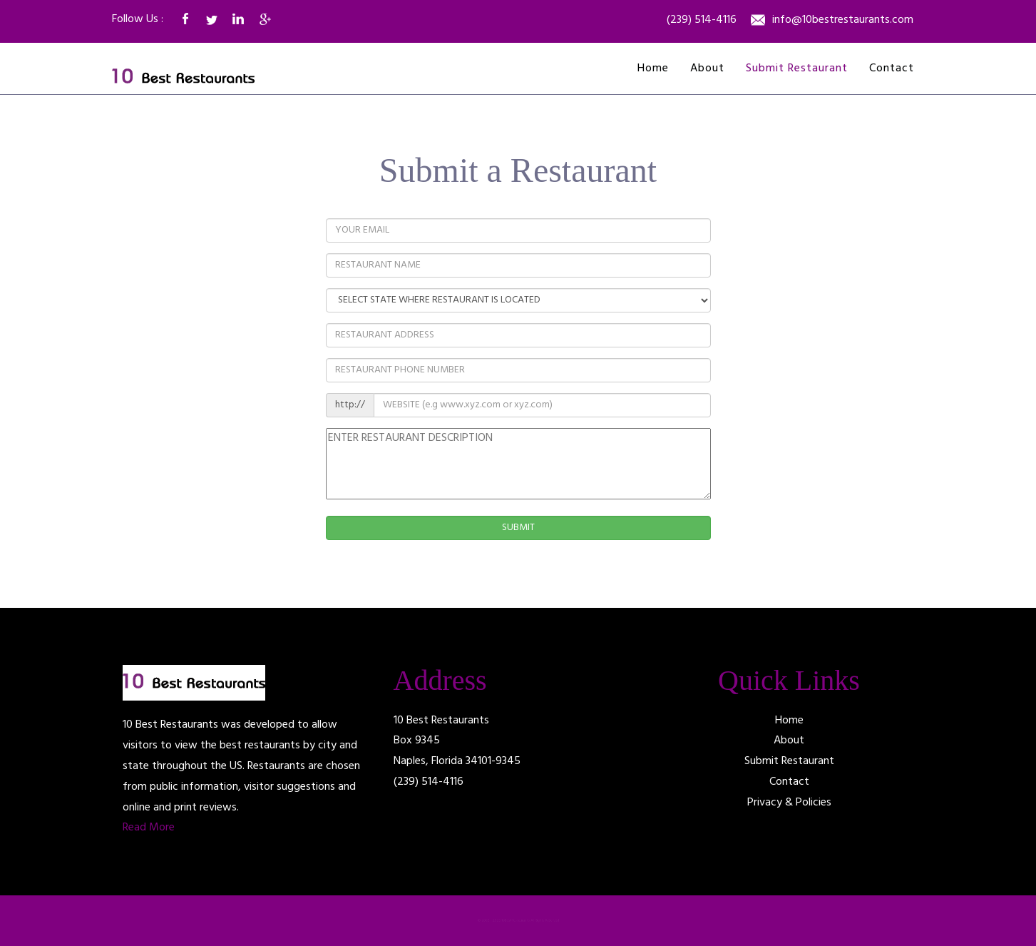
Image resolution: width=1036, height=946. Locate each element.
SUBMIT (518, 527)
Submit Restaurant (797, 68)
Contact (891, 68)
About (707, 68)
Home (653, 68)
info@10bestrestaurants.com (842, 20)
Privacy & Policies (789, 802)
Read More (149, 827)
